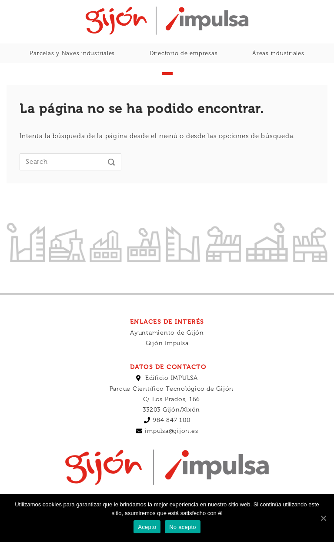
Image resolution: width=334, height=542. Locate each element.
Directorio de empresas (184, 53)
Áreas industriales (278, 53)
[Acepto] (323, 518)
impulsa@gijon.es (171, 448)
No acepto (182, 527)
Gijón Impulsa (167, 360)
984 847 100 (171, 437)
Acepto (147, 527)
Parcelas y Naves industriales (72, 53)
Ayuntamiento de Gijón (167, 349)
